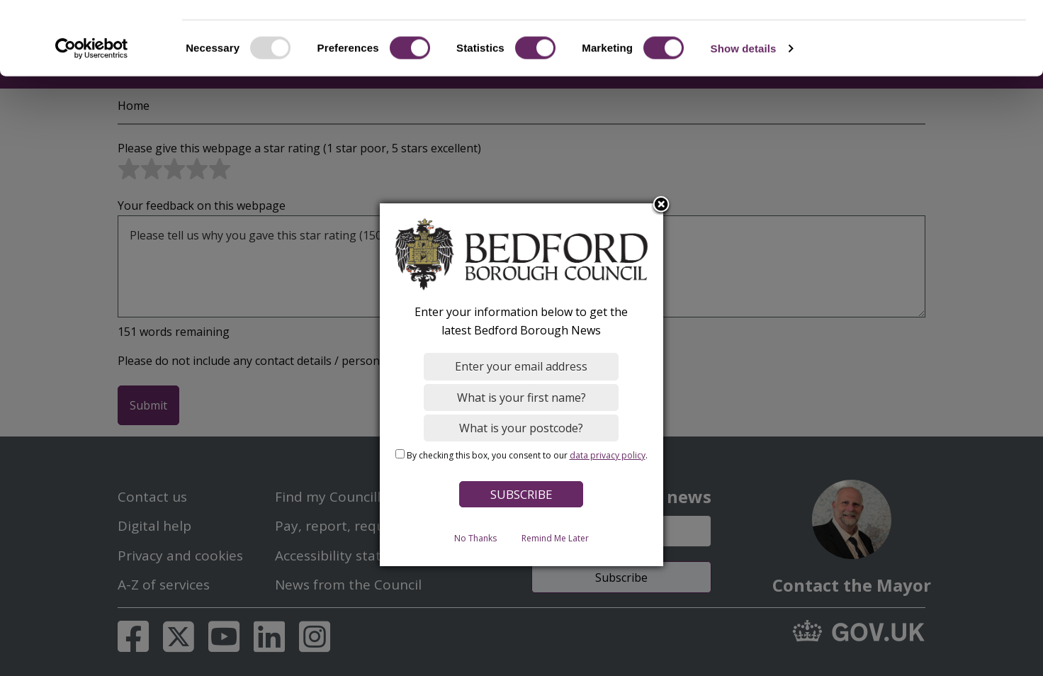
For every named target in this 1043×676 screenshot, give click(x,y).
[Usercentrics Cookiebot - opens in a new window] (92, 109)
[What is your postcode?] (521, 427)
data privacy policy (607, 455)
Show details (744, 109)
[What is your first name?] (521, 396)
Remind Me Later (555, 537)
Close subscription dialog (661, 204)
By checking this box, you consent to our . (527, 455)
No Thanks (475, 537)
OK (925, 35)
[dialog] (521, 384)
